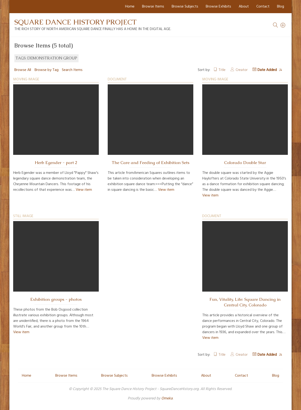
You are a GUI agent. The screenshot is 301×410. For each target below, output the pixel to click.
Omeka (167, 398)
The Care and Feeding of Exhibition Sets (150, 162)
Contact (262, 7)
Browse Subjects (185, 7)
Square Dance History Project (75, 22)
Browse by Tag (47, 70)
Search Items (72, 70)
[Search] (283, 25)
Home (130, 7)
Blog (280, 7)
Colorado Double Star (245, 162)
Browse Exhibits (218, 7)
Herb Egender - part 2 (56, 162)
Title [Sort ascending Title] (222, 70)
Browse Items (153, 7)
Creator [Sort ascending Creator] (242, 70)
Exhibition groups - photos (56, 299)
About (244, 7)
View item (84, 190)
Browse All (22, 70)
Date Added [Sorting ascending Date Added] (267, 70)
